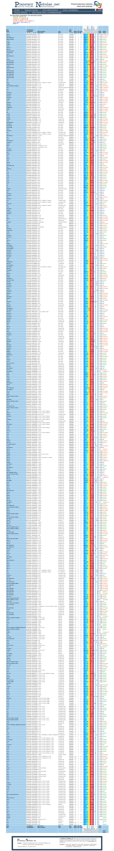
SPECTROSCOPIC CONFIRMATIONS (47, 13)
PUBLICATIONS (20, 13)
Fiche (101, 34)
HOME (17, 10)
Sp (98, 34)
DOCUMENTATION (50, 10)
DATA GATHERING (70, 10)
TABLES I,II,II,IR (31, 10)
